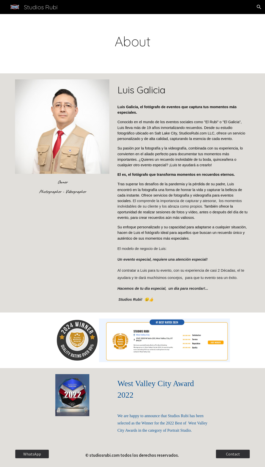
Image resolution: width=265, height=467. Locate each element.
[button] (259, 7)
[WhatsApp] (32, 454)
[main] (132, 43)
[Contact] (232, 454)
